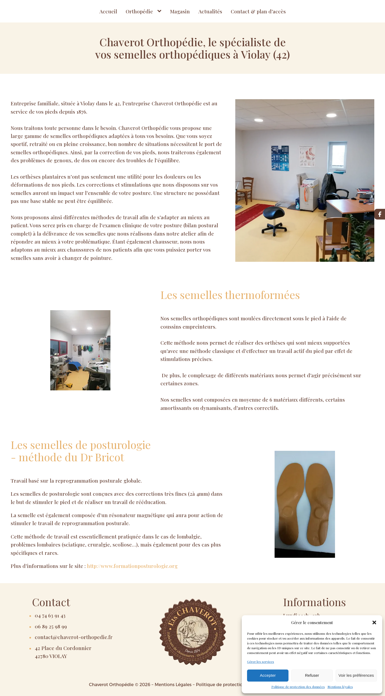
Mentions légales (340, 687)
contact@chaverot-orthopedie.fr (74, 636)
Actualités (210, 11)
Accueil (108, 11)
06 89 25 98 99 (51, 626)
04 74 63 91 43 (50, 615)
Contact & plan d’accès (258, 11)
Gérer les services (260, 661)
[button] (374, 622)
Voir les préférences (356, 675)
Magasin (180, 11)
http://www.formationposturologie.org (132, 565)
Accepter (268, 675)
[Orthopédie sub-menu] (160, 11)
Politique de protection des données (298, 687)
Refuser (312, 675)
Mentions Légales (173, 684)
